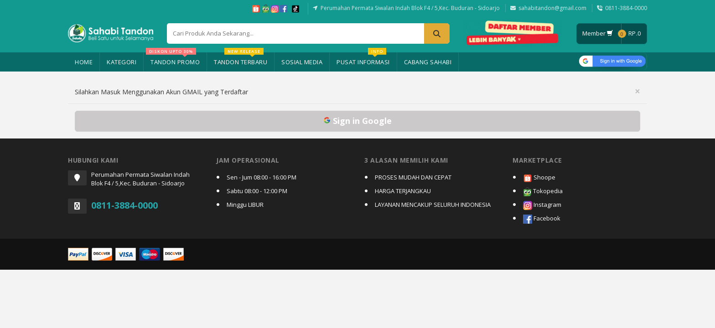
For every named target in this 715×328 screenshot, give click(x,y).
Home (84, 62)
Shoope (539, 178)
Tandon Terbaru (240, 59)
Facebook (541, 219)
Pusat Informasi (363, 59)
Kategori (121, 62)
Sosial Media (301, 62)
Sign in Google (357, 120)
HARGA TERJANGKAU (403, 191)
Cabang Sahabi (428, 62)
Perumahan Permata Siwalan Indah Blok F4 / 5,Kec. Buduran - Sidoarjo (410, 8)
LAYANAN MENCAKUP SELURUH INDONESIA (433, 204)
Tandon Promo (173, 59)
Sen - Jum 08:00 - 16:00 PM (261, 177)
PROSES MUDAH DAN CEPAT (413, 177)
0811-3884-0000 (626, 8)
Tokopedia (543, 191)
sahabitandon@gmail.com (552, 8)
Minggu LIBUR (245, 204)
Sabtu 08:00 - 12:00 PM (257, 191)
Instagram (542, 205)
